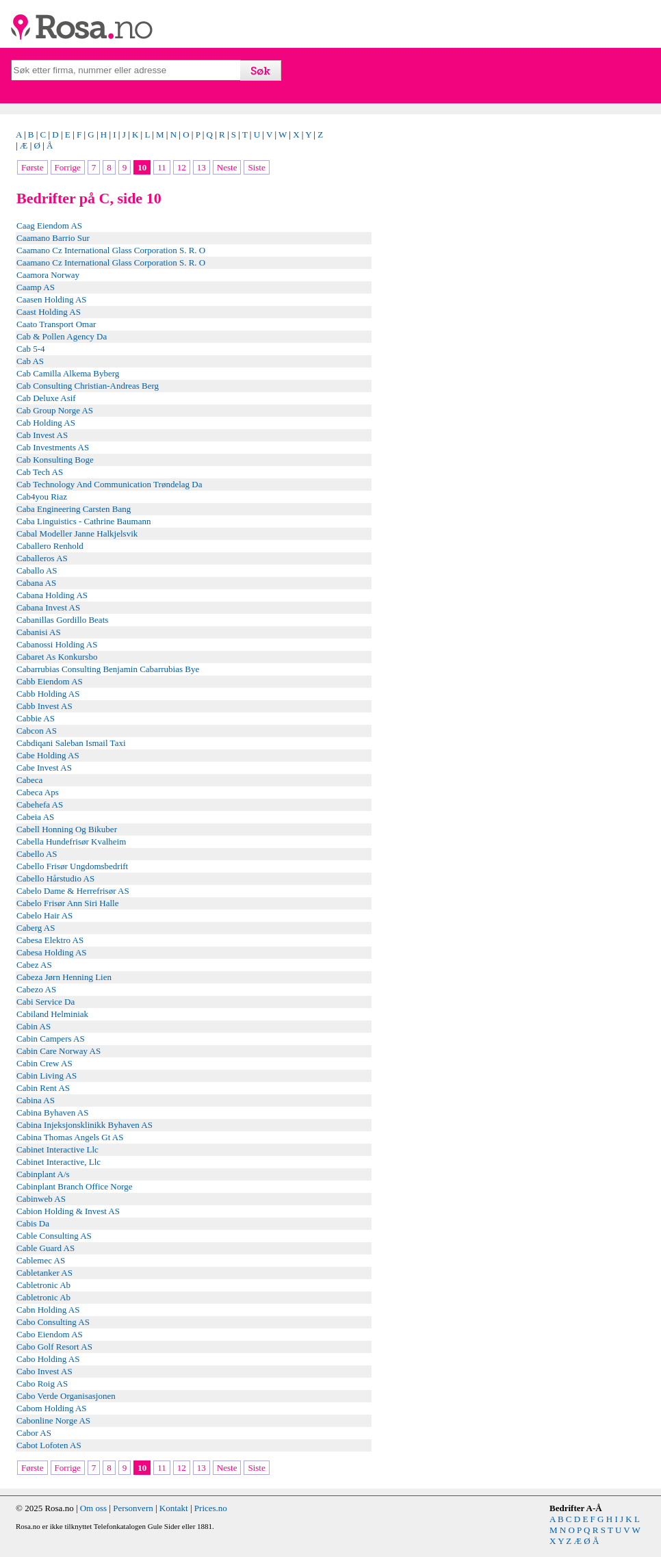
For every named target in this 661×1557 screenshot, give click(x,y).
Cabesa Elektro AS (49, 940)
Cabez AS (34, 965)
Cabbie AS (35, 718)
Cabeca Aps (37, 792)
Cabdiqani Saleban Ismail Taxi (71, 743)
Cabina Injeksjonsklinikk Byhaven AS (84, 1125)
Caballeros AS (42, 558)
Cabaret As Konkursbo (56, 657)
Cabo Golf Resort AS (54, 1346)
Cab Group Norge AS (54, 410)
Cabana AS (36, 583)
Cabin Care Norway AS (58, 1051)
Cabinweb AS (41, 1199)
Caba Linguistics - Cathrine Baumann (83, 521)
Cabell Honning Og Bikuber (66, 829)
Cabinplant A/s (43, 1174)
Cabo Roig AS (42, 1383)
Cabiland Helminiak (52, 1014)
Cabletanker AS (44, 1273)
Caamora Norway (47, 275)
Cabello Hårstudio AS (55, 878)
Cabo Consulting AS (53, 1322)
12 (181, 167)
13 (201, 167)
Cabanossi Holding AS (56, 644)
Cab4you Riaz (41, 496)
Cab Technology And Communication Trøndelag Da (109, 484)
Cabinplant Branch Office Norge (74, 1186)
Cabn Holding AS (47, 1309)
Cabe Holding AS (47, 755)
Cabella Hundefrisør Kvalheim (71, 841)
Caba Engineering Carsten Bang (73, 509)
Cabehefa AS (39, 804)
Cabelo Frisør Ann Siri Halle (67, 903)
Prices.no (210, 1508)
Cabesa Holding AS (51, 952)
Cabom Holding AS (51, 1408)
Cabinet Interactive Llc (57, 1149)
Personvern (133, 1508)
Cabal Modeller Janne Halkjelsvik (77, 533)
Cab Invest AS (42, 435)
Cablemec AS (40, 1260)
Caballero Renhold (49, 546)
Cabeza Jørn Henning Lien (64, 977)
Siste (256, 167)
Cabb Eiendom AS (49, 681)
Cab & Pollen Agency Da (61, 336)
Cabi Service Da (45, 1001)
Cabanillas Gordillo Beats (62, 620)
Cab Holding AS (45, 422)
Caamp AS (35, 287)
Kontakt (173, 1508)
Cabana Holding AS (52, 595)
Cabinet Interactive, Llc (58, 1162)
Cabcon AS (36, 730)
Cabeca (29, 780)
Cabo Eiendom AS (49, 1334)
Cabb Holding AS (47, 694)
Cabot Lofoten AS (48, 1445)
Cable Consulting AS (54, 1236)
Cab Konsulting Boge (55, 459)
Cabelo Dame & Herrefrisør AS (72, 891)
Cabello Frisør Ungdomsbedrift (72, 866)
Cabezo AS (36, 989)
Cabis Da (32, 1223)
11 (161, 167)
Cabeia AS (35, 817)
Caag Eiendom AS (49, 225)
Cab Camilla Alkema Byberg (67, 373)
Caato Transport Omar (56, 324)
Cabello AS (36, 854)
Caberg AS (35, 928)
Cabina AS (35, 1100)
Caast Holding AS (48, 312)
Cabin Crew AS (44, 1063)
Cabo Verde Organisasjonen (66, 1396)
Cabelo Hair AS (44, 915)
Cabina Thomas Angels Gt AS (69, 1137)
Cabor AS (33, 1433)
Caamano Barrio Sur (53, 238)
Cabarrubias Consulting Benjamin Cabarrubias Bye (107, 669)
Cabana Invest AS (48, 607)
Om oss (93, 1508)
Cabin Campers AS (50, 1038)
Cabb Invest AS (44, 706)
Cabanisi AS (38, 632)
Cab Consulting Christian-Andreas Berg (87, 386)
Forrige (68, 167)
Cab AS (30, 361)
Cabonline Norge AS (53, 1420)
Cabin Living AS (46, 1075)
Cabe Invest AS (44, 767)
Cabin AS (33, 1026)
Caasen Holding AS (51, 299)
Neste (227, 167)
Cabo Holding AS (47, 1359)
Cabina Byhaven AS (52, 1112)
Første (32, 167)
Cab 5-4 (30, 349)
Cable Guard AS (45, 1248)
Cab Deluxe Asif (46, 398)
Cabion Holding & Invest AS (68, 1211)
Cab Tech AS (39, 472)
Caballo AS (36, 570)
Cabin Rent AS (43, 1088)
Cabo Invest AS (44, 1371)
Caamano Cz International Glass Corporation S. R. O (110, 250)
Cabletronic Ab (43, 1285)
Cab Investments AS (52, 447)
